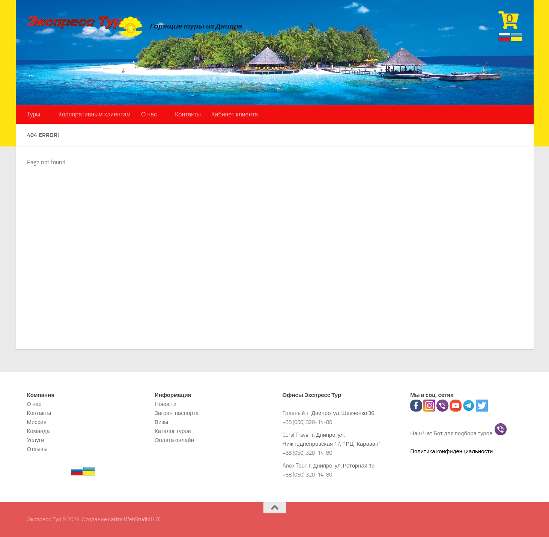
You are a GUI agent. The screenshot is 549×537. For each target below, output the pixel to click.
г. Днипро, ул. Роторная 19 (342, 465)
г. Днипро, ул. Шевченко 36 (340, 413)
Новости (165, 404)
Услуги (35, 440)
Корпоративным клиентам (95, 114)
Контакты (188, 114)
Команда (38, 431)
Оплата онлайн (174, 440)
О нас (149, 114)
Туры (34, 114)
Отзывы (37, 449)
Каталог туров (173, 431)
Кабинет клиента (234, 114)
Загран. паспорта (177, 413)
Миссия (37, 422)
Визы (161, 422)
